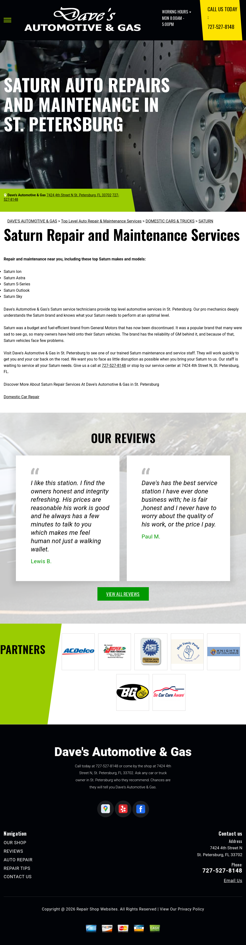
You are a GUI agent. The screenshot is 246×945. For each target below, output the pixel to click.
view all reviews (123, 593)
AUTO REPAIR (18, 859)
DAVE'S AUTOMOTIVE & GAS (32, 221)
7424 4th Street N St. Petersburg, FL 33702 (79, 195)
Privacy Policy (191, 909)
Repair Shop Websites (97, 909)
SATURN (206, 221)
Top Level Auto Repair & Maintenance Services (101, 221)
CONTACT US (18, 876)
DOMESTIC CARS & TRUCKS (170, 221)
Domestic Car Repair (21, 397)
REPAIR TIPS (17, 868)
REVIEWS (13, 851)
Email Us (233, 880)
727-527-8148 (221, 26)
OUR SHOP (15, 842)
